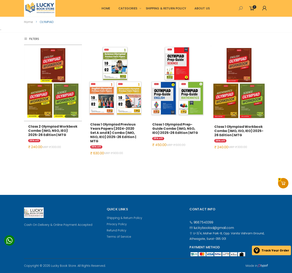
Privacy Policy (117, 224)
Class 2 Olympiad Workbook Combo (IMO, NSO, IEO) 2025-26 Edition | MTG (52, 130)
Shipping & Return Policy (124, 218)
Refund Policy (116, 230)
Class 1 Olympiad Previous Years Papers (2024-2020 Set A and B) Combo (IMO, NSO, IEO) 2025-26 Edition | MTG (113, 132)
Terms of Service (119, 237)
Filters (31, 39)
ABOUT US (202, 8)
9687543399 (201, 222)
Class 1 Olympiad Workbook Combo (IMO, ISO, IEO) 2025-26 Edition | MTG (238, 130)
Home (28, 22)
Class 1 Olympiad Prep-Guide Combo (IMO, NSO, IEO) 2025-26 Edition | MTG (175, 128)
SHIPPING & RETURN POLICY (166, 8)
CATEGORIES (127, 8)
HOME (106, 8)
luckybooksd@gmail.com (211, 227)
